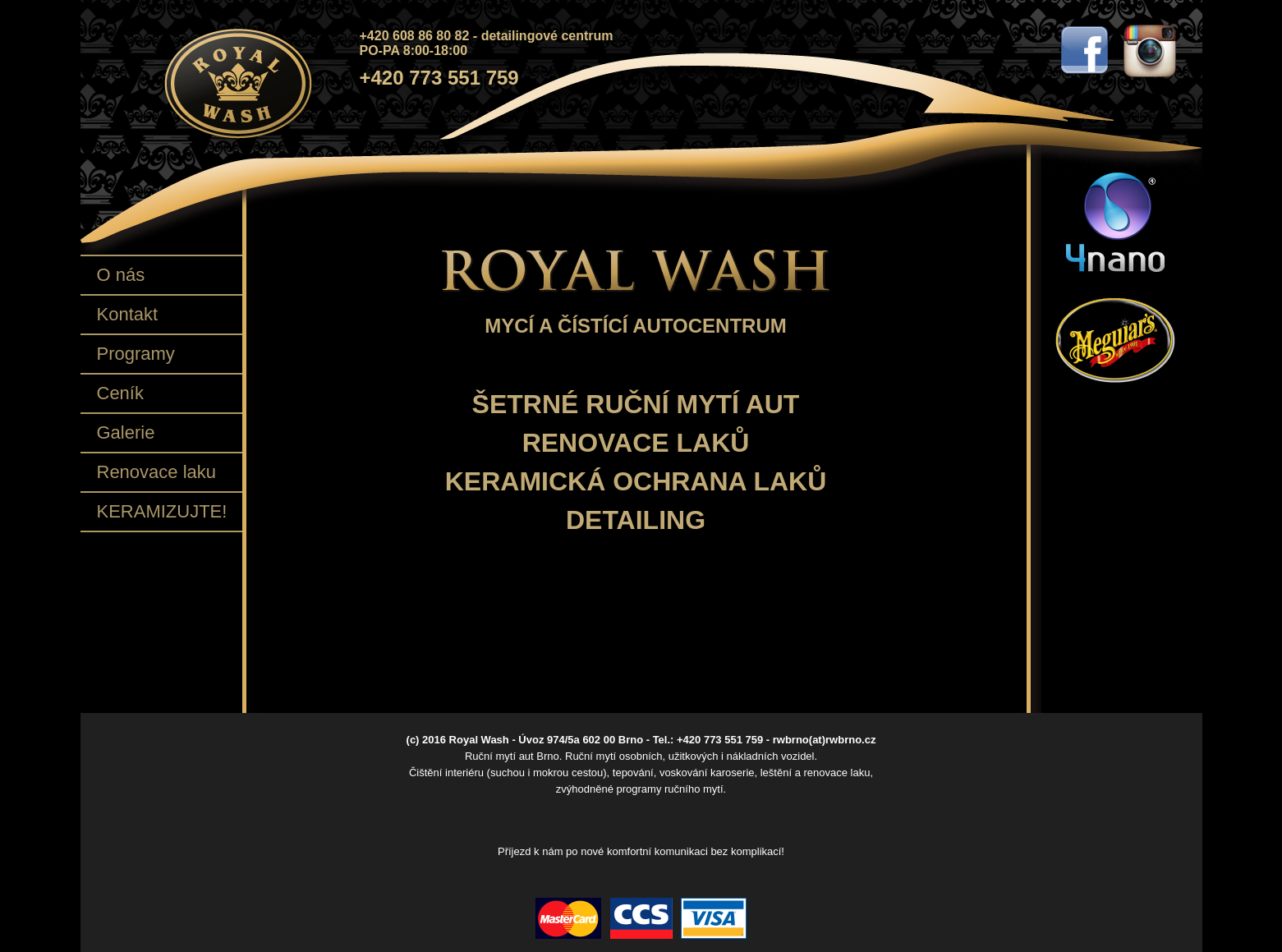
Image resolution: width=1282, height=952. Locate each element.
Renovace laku (157, 472)
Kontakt (128, 314)
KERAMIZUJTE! (162, 511)
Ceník (120, 393)
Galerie (126, 432)
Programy (136, 353)
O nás (121, 274)
